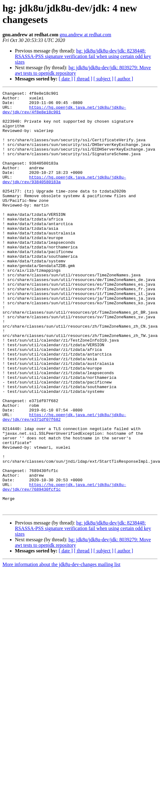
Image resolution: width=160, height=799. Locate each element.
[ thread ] (83, 78)
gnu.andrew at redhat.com (85, 34)
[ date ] (66, 78)
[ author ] (124, 78)
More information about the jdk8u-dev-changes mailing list (61, 648)
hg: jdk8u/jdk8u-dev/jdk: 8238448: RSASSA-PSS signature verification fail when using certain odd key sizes (83, 56)
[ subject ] (103, 78)
